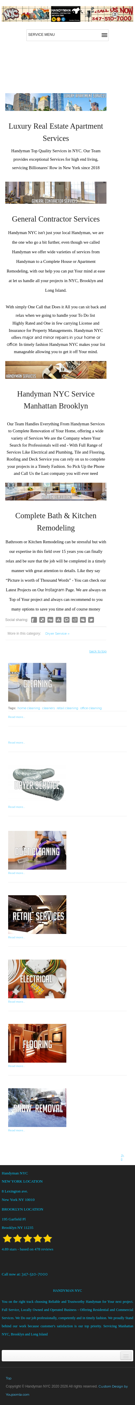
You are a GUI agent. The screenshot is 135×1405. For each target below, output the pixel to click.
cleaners (48, 708)
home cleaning (28, 708)
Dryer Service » (57, 633)
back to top (97, 651)
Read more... (16, 717)
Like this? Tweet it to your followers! (91, 620)
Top (8, 1378)
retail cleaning (67, 708)
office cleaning (91, 708)
